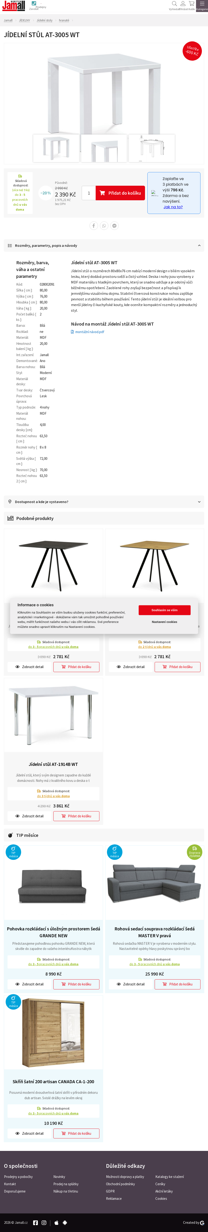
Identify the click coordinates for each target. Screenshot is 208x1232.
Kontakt (10, 1184)
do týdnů (154, 648)
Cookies (161, 1198)
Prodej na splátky (65, 1184)
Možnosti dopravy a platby (125, 1176)
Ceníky (160, 1184)
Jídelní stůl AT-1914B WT (53, 765)
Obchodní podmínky (120, 1184)
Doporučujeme (15, 1191)
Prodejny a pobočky (18, 1176)
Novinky (59, 1176)
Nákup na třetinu (65, 1191)
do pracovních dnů (53, 648)
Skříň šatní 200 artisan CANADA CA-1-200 (53, 1082)
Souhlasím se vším (165, 610)
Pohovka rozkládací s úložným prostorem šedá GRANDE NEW (53, 933)
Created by (193, 1222)
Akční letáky (164, 1191)
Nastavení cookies (164, 622)
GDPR (110, 1191)
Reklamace (114, 1198)
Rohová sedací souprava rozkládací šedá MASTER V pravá (154, 933)
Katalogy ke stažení (169, 1176)
